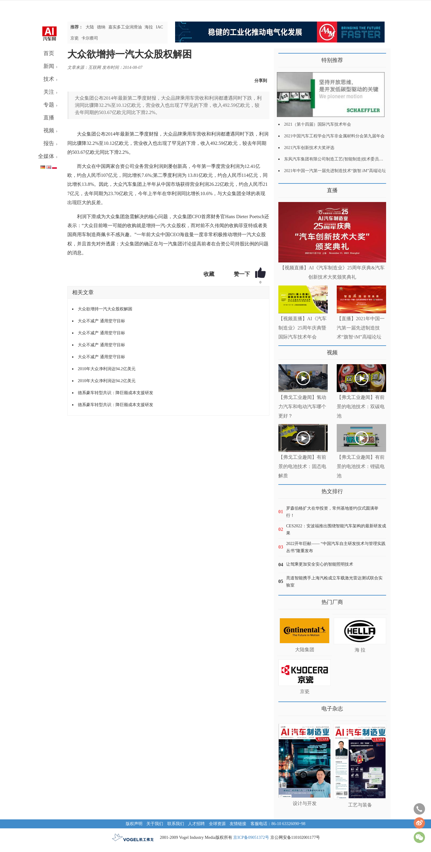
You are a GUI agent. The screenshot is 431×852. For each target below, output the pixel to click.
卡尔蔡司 (89, 38)
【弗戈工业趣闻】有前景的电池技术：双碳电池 (361, 406)
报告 (48, 143)
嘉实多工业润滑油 (125, 27)
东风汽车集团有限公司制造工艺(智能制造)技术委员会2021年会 (342, 159)
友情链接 (238, 823)
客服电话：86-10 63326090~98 (278, 823)
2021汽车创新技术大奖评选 (309, 147)
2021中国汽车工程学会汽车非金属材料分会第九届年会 (334, 136)
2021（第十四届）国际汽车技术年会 (317, 124)
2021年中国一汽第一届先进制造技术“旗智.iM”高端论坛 (335, 170)
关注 (48, 92)
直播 (48, 118)
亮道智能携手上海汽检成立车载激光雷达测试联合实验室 (334, 581)
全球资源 (217, 823)
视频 (48, 130)
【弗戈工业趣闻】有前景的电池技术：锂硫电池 (361, 466)
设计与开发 (305, 803)
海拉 (149, 27)
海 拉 (360, 649)
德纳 (101, 27)
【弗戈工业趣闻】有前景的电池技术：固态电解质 (302, 466)
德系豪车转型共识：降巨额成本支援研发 (115, 393)
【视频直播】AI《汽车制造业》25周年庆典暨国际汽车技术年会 (302, 328)
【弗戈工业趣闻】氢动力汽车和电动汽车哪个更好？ (302, 406)
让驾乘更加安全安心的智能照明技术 (319, 564)
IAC (159, 27)
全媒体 (46, 156)
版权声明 (134, 823)
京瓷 (74, 38)
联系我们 (175, 823)
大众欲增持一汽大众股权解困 (105, 309)
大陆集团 (304, 649)
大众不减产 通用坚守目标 (101, 321)
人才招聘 (196, 823)
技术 (48, 79)
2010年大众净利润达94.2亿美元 (107, 369)
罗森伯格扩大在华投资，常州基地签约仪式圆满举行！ (332, 512)
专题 (48, 105)
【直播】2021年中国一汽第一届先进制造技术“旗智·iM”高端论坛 (361, 328)
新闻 (48, 66)
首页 (48, 53)
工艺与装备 (360, 804)
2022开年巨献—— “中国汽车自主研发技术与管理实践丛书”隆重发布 (336, 547)
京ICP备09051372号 (251, 837)
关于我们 (154, 823)
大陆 (90, 27)
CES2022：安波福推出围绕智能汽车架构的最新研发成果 (336, 529)
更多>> (284, 188)
